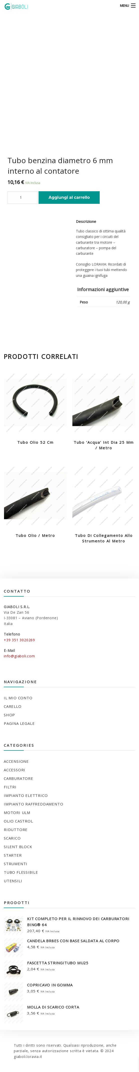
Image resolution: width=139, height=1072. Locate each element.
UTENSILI (13, 880)
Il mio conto (18, 697)
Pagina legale (19, 723)
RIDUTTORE (16, 829)
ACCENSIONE (16, 761)
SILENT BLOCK (18, 846)
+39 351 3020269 (19, 640)
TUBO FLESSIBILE (21, 872)
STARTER (13, 855)
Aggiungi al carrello (69, 197)
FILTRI (10, 786)
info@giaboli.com (19, 656)
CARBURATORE (18, 778)
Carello (13, 706)
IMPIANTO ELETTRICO (26, 795)
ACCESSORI (14, 769)
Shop (9, 714)
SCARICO (12, 838)
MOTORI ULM (17, 812)
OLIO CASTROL (18, 821)
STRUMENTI (15, 863)
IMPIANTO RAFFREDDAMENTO (33, 803)
